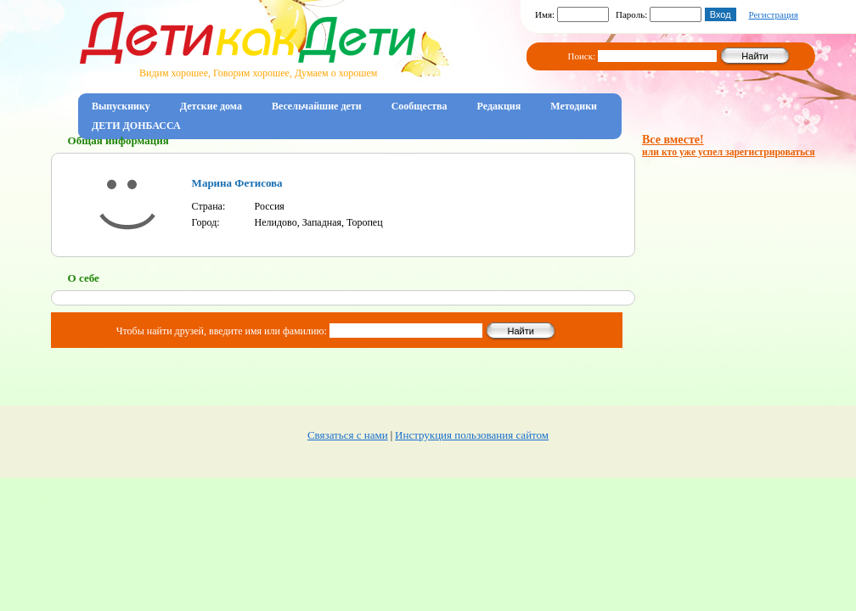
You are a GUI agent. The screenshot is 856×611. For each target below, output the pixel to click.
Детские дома (211, 106)
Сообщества (419, 106)
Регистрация (772, 14)
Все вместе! (728, 145)
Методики (573, 106)
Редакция (499, 106)
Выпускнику (121, 106)
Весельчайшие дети (317, 106)
